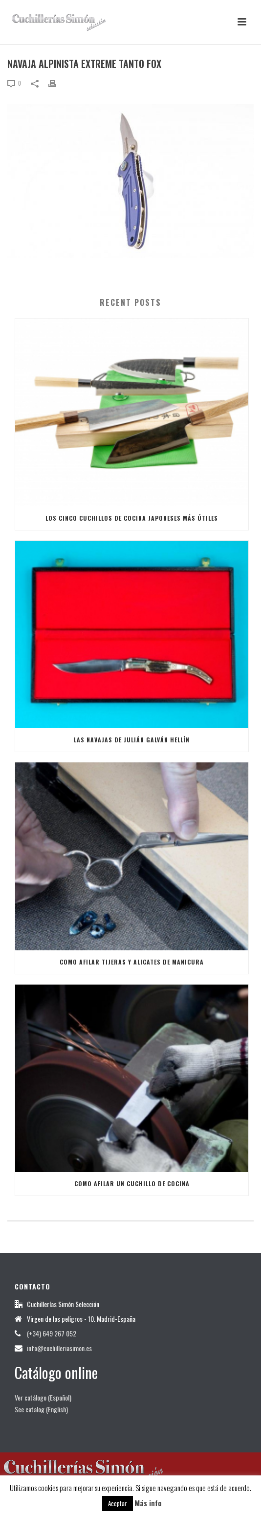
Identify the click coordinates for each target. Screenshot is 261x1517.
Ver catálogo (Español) (43, 1397)
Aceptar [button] (117, 1503)
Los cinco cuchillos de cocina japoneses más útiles (131, 518)
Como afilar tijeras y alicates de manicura (132, 962)
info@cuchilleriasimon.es (59, 1348)
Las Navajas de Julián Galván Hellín (132, 740)
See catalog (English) (41, 1409)
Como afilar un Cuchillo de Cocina (132, 1183)
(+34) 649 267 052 (51, 1333)
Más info (148, 1502)
